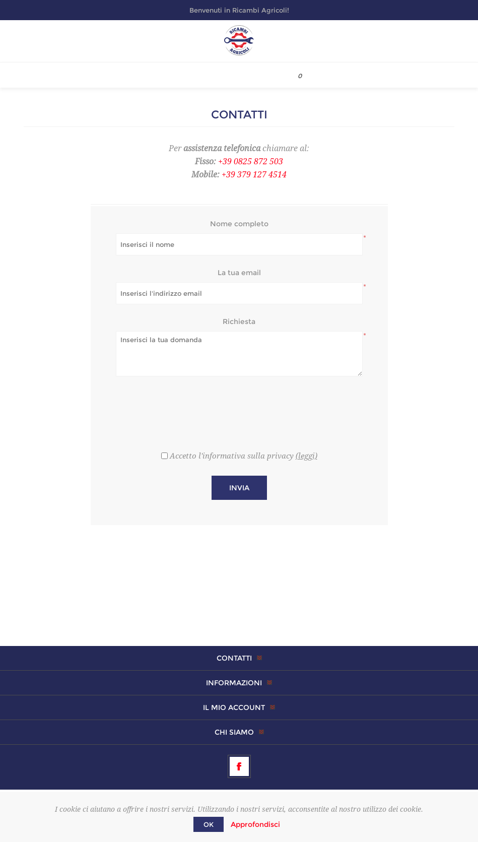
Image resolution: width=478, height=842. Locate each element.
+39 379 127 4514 (254, 174)
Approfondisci (255, 824)
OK (208, 824)
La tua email (239, 272)
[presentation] (239, 408)
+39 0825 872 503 (250, 161)
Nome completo (239, 223)
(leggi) (306, 456)
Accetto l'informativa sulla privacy (232, 456)
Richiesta (239, 321)
